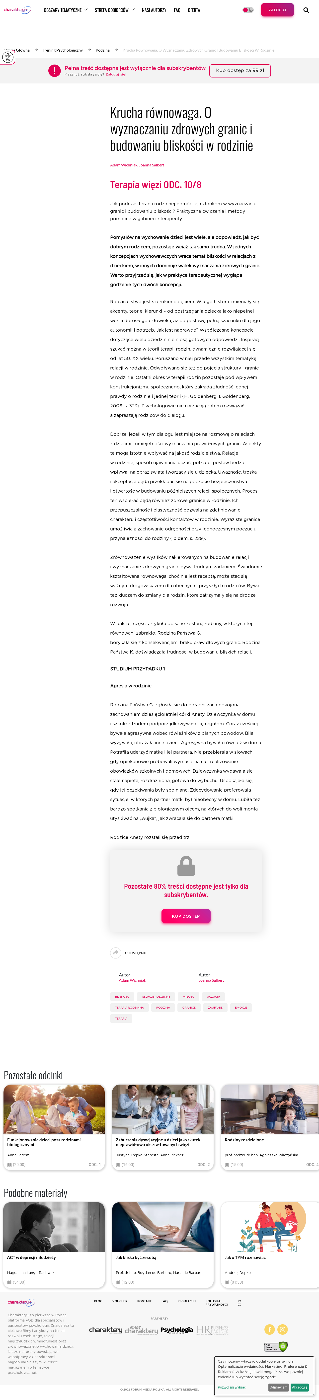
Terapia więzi (155, 184)
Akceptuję (300, 1387)
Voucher (119, 1301)
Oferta (218, 13)
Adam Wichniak (123, 164)
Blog (98, 1301)
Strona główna (17, 50)
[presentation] (7, 1128)
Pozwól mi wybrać (232, 1387)
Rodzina (103, 50)
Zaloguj (276, 13)
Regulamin (187, 1301)
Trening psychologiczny (63, 50)
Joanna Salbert (151, 164)
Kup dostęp (186, 916)
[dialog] (264, 1376)
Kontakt (144, 1301)
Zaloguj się (115, 74)
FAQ (201, 13)
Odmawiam (278, 1387)
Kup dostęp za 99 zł (240, 70)
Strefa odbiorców (135, 13)
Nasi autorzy (178, 13)
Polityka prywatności (217, 1302)
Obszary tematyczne (86, 13)
